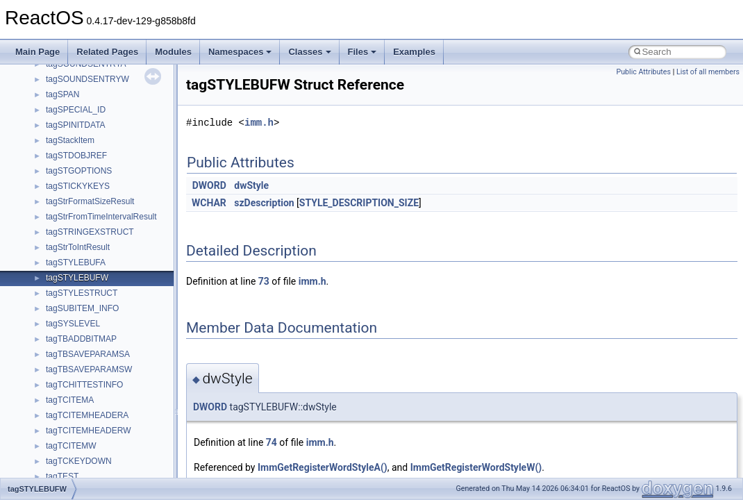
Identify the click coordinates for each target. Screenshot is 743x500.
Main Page (37, 52)
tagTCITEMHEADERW (88, 430)
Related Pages (107, 52)
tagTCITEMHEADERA (87, 415)
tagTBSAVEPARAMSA (88, 354)
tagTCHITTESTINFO (84, 385)
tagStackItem (70, 140)
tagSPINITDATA (76, 125)
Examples (414, 52)
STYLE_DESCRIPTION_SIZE (359, 202)
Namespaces (240, 52)
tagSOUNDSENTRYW (87, 79)
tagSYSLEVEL (73, 323)
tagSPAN (62, 94)
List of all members (708, 71)
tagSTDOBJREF (76, 155)
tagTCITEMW (71, 446)
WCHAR (209, 202)
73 (263, 281)
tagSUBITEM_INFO (82, 308)
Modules (173, 52)
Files (362, 52)
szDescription (264, 202)
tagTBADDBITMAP (81, 339)
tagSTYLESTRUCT (81, 293)
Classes (309, 52)
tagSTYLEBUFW (77, 278)
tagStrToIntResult (78, 247)
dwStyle (251, 185)
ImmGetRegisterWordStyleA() (322, 467)
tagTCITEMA (70, 400)
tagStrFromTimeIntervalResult (101, 217)
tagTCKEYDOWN (79, 461)
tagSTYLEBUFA (76, 262)
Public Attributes (643, 71)
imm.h (259, 122)
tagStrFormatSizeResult (90, 201)
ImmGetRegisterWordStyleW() (476, 467)
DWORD (209, 185)
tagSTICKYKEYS (78, 186)
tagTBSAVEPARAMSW (89, 369)
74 (271, 442)
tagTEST (62, 476)
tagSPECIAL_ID (76, 110)
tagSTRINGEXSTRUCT (90, 232)
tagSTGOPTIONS (79, 171)
